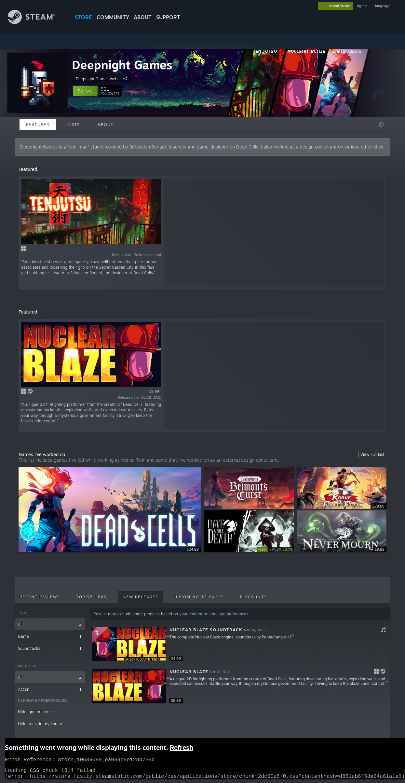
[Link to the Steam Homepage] (36, 22)
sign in (362, 6)
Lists (74, 124)
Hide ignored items (35, 711)
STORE (83, 17)
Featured (38, 124)
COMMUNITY (113, 17)
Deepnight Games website (102, 78)
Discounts (253, 597)
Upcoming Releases (199, 597)
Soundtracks (50, 648)
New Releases (140, 597)
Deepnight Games (122, 65)
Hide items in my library (40, 723)
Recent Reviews (40, 597)
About (143, 17)
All (50, 624)
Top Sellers (91, 597)
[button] (85, 91)
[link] (275, 549)
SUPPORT (168, 17)
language (382, 6)
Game (50, 636)
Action (50, 689)
